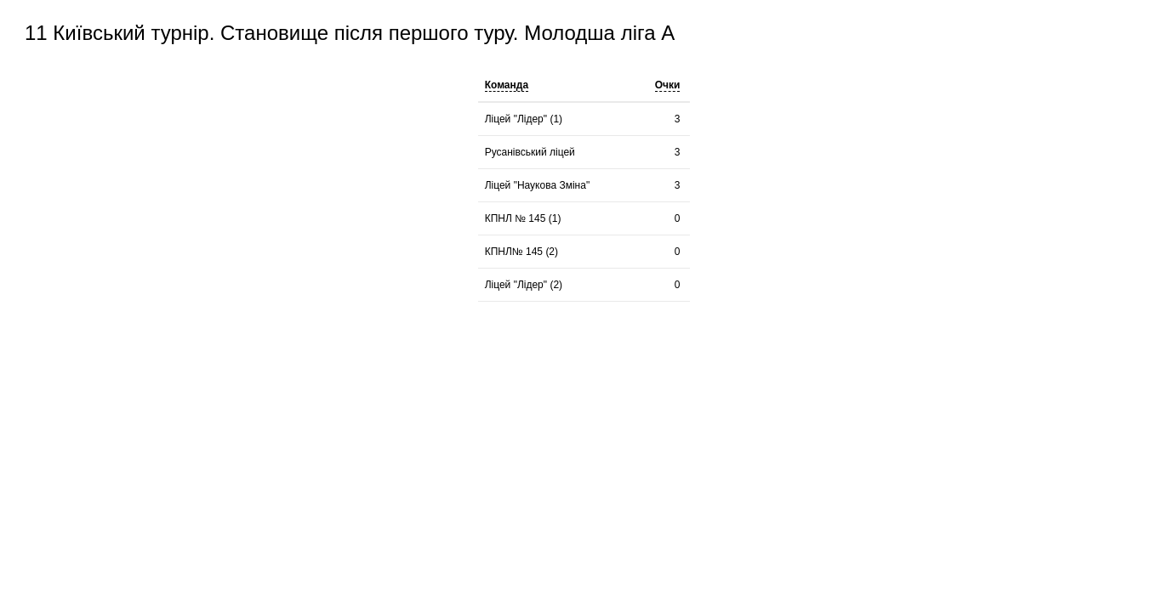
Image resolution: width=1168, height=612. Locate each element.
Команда (506, 85)
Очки (668, 85)
